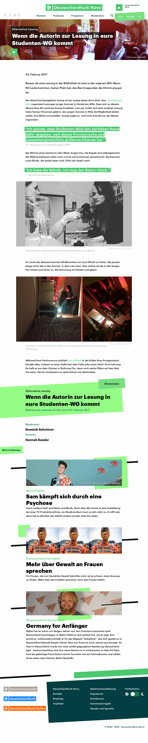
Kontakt (57, 693)
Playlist (130, 16)
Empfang (58, 698)
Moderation (97, 15)
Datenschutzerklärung (103, 688)
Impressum (96, 693)
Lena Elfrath (75, 360)
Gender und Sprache (102, 708)
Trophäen (58, 703)
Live (120, 16)
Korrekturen (97, 698)
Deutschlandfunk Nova (66, 688)
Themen (41, 15)
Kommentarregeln (100, 703)
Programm (77, 15)
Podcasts (58, 15)
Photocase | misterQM (137, 57)
